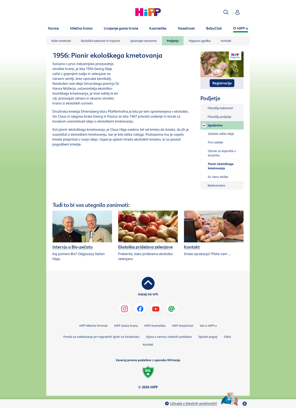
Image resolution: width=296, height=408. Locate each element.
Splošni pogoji (207, 337)
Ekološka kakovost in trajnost (100, 41)
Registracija (222, 83)
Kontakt (226, 41)
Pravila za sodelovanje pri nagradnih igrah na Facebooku (101, 337)
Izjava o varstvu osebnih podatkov (169, 337)
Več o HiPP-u (208, 326)
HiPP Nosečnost (182, 326)
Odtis (227, 337)
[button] (225, 12)
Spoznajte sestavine (143, 41)
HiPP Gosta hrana (126, 326)
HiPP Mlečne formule (93, 326)
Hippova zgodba (200, 41)
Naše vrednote (61, 41)
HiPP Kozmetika (154, 326)
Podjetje (173, 41)
